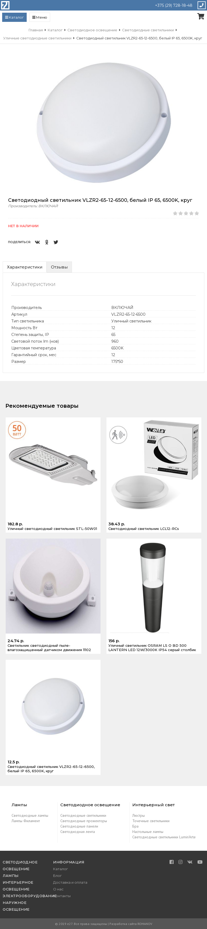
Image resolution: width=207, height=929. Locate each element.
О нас (58, 889)
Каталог (60, 869)
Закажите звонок (201, 5)
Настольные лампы (147, 831)
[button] (199, 62)
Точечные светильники (151, 820)
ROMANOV (144, 924)
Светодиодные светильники (83, 815)
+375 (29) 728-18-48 (173, 5)
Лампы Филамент (26, 820)
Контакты (62, 896)
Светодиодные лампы (30, 815)
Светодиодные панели (79, 826)
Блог (57, 875)
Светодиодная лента (77, 831)
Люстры (138, 815)
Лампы (11, 875)
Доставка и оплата (70, 882)
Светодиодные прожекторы (83, 820)
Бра (135, 826)
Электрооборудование (30, 896)
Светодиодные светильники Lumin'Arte (164, 837)
